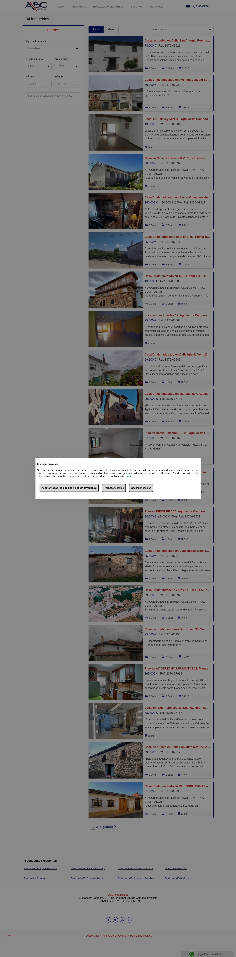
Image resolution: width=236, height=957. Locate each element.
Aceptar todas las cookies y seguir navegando (69, 487)
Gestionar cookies (141, 487)
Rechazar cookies (114, 487)
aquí (128, 476)
